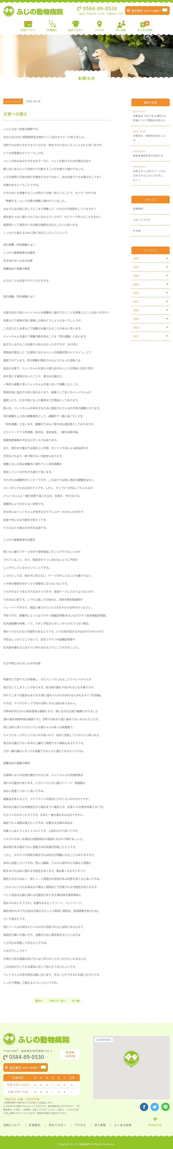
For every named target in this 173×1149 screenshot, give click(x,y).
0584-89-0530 (23, 1057)
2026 (150, 258)
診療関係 (138, 208)
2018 (150, 327)
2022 (150, 293)
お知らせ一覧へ (57, 1000)
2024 (150, 275)
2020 (150, 310)
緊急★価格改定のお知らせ (150, 153)
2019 (150, 318)
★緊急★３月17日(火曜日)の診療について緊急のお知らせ (150, 115)
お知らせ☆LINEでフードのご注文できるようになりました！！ (150, 173)
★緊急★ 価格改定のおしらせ (150, 135)
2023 (150, 284)
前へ (39, 1000)
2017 (150, 336)
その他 (137, 230)
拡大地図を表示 (103, 1039)
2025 (150, 267)
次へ (75, 1000)
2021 (150, 301)
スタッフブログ (142, 219)
